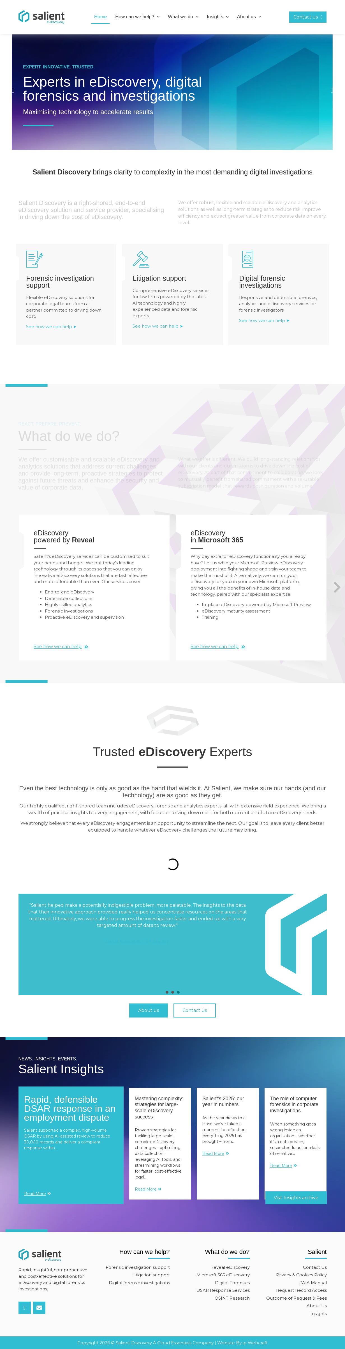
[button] (13, 90)
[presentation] (167, 992)
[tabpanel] (172, 939)
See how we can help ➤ (51, 337)
